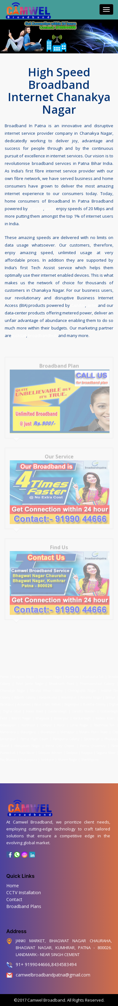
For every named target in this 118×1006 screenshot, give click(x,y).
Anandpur (69, 695)
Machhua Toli (104, 722)
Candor (36, 208)
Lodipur (46, 722)
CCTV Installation (23, 892)
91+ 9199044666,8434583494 (46, 964)
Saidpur (72, 750)
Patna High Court (34, 736)
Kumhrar (72, 674)
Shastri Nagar (67, 757)
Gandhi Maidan (84, 708)
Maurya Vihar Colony (46, 688)
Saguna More (105, 750)
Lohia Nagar (79, 722)
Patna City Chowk (60, 743)
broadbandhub (42, 335)
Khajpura (42, 715)
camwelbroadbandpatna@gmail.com (53, 975)
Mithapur (67, 729)
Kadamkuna (48, 695)
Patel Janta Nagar (29, 681)
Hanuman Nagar (27, 743)
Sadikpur (47, 757)
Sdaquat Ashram (50, 750)
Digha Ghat (12, 708)
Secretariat (91, 736)
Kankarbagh (82, 715)
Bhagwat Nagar (23, 674)
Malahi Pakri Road (93, 729)
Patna (4, 674)
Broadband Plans (23, 906)
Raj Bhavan (8, 757)
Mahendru (8, 729)
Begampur (72, 701)
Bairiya (110, 695)
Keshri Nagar (21, 715)
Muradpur (48, 729)
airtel (50, 208)
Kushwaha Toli (93, 674)
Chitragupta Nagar (82, 688)
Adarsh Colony (25, 695)
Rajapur (87, 750)
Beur (37, 701)
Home (12, 886)
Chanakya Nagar (12, 688)
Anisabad (24, 701)
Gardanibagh (57, 708)
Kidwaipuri (8, 722)
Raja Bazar (27, 750)
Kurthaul (28, 722)
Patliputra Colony (66, 736)
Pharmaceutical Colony (97, 681)
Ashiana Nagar (91, 695)
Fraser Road (34, 708)
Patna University (93, 743)
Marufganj (28, 729)
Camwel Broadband (45, 1000)
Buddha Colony (94, 701)
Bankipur (7, 701)
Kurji (61, 722)
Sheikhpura (89, 757)
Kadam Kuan (105, 715)
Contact (14, 899)
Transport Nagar (50, 674)
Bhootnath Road (61, 681)
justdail (19, 335)
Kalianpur (61, 715)
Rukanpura (28, 757)
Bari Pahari (53, 701)
